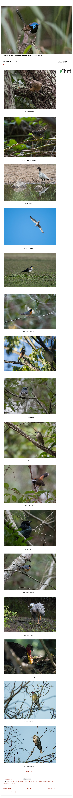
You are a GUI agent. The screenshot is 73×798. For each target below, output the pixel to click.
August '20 (6, 65)
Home (29, 788)
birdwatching (39, 781)
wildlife (13, 783)
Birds (34, 781)
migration (5, 783)
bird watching (21, 781)
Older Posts (51, 788)
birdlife (30, 781)
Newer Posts (7, 788)
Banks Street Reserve (12, 781)
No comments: (17, 779)
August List (29, 771)
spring (9, 783)
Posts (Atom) (13, 791)
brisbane (45, 781)
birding (26, 781)
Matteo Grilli (50, 781)
